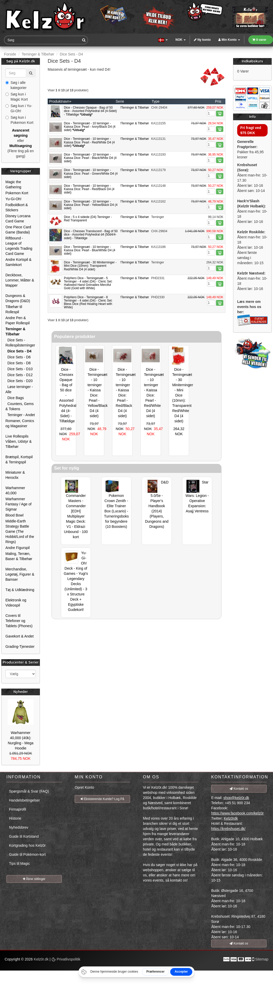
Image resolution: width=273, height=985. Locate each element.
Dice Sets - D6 (18, 357)
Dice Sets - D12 (19, 375)
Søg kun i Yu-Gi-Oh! (18, 108)
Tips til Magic (19, 863)
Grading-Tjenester (20, 646)
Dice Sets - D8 (18, 363)
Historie (15, 818)
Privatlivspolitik (66, 959)
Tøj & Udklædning (19, 590)
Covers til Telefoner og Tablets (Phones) (18, 620)
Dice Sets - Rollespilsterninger (20, 342)
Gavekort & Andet (19, 636)
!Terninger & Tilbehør (134, 107)
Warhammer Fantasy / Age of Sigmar (18, 504)
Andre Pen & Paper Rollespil (17, 320)
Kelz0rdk (231, 818)
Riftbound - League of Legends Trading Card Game (18, 246)
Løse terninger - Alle (19, 389)
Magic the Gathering (13, 184)
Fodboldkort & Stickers (16, 207)
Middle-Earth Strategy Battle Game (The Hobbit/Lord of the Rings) (19, 531)
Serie (120, 101)
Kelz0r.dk (41, 959)
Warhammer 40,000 (15, 490)
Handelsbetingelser (24, 800)
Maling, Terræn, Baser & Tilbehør (18, 556)
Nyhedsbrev (18, 827)
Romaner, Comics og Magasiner (19, 423)
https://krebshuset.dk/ (228, 829)
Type (155, 101)
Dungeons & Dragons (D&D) (17, 298)
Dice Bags (14, 398)
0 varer (259, 40)
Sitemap (261, 959)
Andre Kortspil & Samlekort (18, 262)
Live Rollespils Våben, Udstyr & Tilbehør (18, 441)
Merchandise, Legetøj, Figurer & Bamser (19, 574)
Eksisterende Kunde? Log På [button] (102, 799)
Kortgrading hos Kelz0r (27, 845)
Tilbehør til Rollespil (13, 309)
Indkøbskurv (252, 61)
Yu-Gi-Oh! (13, 199)
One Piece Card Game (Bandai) (18, 229)
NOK (180, 40)
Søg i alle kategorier (16, 85)
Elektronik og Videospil (15, 602)
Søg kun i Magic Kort (16, 96)
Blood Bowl (14, 515)
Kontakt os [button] (238, 788)
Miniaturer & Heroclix (15, 475)
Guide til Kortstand (24, 836)
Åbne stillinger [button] (34, 879)
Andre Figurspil (17, 548)
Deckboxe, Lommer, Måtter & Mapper (19, 280)
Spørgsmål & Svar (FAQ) (29, 791)
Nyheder (20, 692)
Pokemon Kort (16, 193)
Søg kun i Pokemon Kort (19, 120)
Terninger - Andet (20, 415)
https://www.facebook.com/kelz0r (237, 813)
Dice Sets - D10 (19, 369)
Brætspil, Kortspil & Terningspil (19, 459)
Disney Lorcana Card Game (17, 218)
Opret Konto (84, 787)
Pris (218, 101)
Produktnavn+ (60, 101)
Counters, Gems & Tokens (19, 406)
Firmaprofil (17, 809)
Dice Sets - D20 (19, 381)
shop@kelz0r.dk (236, 798)
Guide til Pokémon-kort (27, 854)
